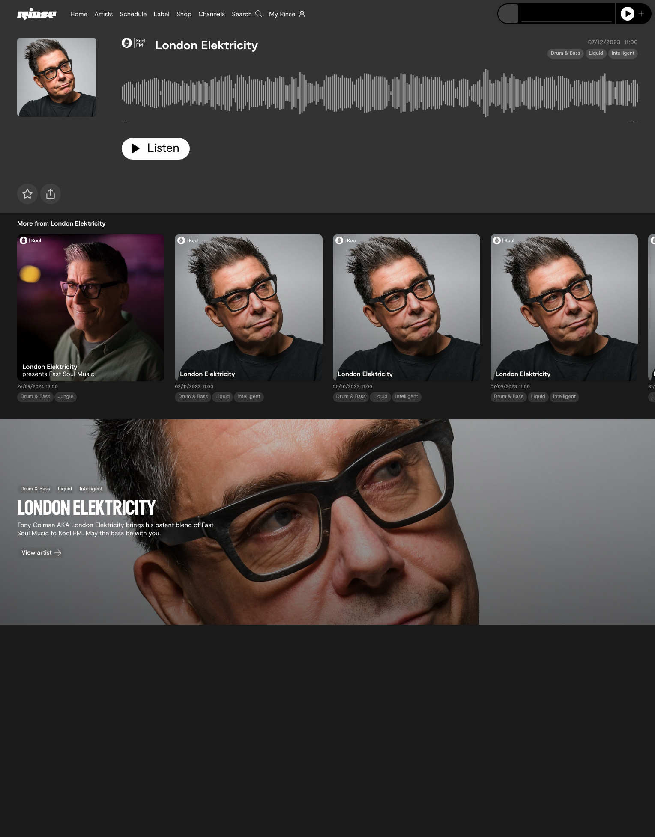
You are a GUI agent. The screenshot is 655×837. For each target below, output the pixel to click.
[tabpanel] (380, 95)
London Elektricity (206, 44)
